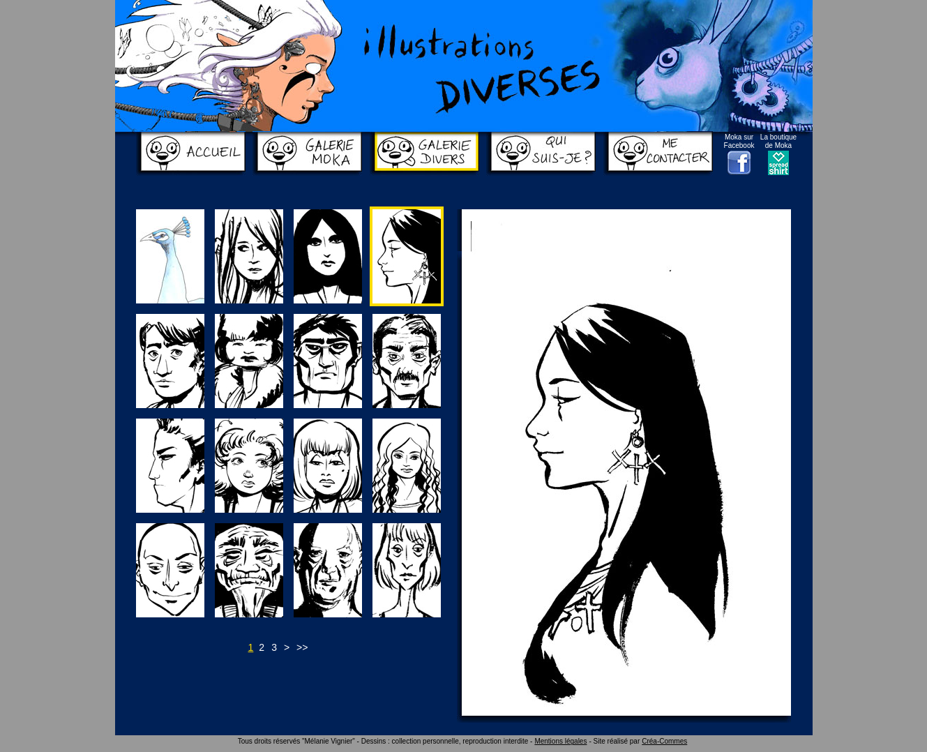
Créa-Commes (664, 741)
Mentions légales (560, 741)
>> (302, 647)
